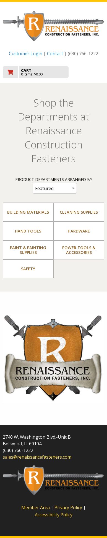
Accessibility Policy (53, 515)
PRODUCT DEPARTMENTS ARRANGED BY (53, 179)
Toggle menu (89, 71)
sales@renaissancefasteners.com (37, 457)
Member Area (35, 507)
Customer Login (25, 53)
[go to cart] (38, 72)
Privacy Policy (68, 507)
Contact (55, 53)
